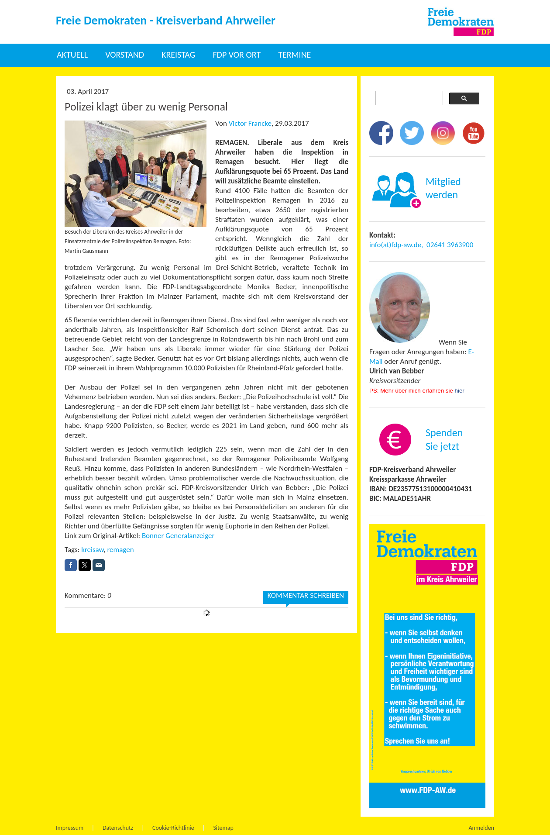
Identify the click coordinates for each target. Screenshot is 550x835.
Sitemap (223, 828)
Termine (294, 54)
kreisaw (92, 549)
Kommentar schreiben (306, 595)
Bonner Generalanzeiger (179, 535)
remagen (120, 549)
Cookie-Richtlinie (173, 828)
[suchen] (408, 98)
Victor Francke (250, 123)
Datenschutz (118, 828)
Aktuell (72, 54)
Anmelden (482, 828)
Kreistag (178, 54)
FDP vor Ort (237, 54)
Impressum (69, 828)
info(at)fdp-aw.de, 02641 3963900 (421, 244)
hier (459, 390)
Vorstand (124, 54)
